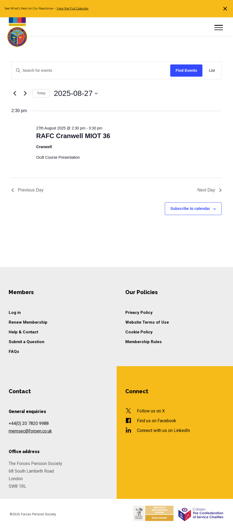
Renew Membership (28, 322)
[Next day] (25, 93)
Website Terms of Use (147, 322)
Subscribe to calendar (190, 208)
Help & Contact (23, 332)
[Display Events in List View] (212, 70)
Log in (15, 312)
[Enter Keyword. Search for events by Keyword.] (91, 70)
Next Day (209, 190)
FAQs (14, 351)
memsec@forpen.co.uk (30, 431)
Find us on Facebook (156, 420)
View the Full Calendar (72, 8)
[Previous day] (14, 93)
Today (41, 93)
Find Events (186, 70)
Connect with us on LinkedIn (163, 430)
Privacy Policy (139, 312)
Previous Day (27, 190)
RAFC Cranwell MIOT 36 (73, 135)
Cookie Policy (139, 332)
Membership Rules (143, 341)
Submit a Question (26, 341)
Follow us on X (151, 411)
